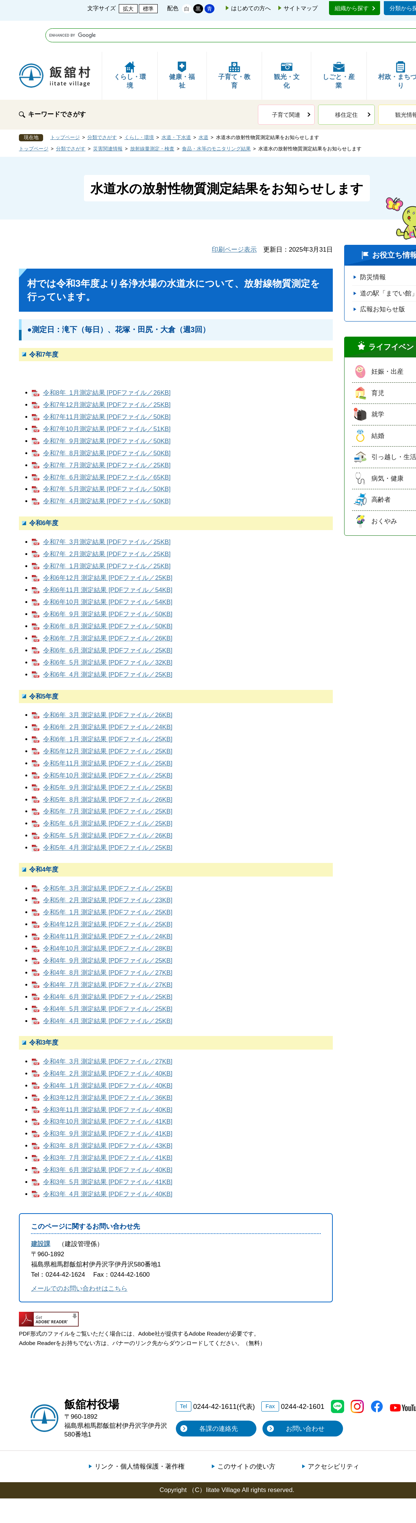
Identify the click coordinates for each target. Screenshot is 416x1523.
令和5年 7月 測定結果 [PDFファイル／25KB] (107, 780)
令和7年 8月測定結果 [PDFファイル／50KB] (107, 422)
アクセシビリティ (333, 1435)
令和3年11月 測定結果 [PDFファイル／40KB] (107, 1078)
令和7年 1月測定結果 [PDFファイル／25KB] (107, 535)
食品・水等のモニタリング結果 (216, 118)
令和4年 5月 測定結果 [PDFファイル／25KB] (107, 978)
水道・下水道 (176, 106)
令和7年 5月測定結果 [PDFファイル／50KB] (107, 458)
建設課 (40, 1213)
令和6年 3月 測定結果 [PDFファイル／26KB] (107, 684)
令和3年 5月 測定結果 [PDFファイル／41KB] (107, 1151)
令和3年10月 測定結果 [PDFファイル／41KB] (107, 1090)
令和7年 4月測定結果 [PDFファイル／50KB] (107, 470)
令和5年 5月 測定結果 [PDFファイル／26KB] (107, 804)
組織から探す (352, 8)
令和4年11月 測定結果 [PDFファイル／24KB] (107, 905)
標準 (148, 9)
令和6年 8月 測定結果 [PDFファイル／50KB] (107, 595)
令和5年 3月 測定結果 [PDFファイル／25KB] (107, 857)
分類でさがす (102, 106)
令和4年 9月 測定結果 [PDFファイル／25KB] (107, 929)
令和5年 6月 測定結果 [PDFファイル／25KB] (107, 792)
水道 (203, 106)
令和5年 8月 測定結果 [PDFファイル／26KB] (107, 768)
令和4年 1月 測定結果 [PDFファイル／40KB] (107, 1054)
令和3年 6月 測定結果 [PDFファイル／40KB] (107, 1139)
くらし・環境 (130, 44)
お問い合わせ (305, 1397)
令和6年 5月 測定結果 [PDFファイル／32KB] (107, 631)
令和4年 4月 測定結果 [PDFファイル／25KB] (107, 990)
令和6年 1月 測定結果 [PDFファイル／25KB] (107, 708)
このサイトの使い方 (246, 1435)
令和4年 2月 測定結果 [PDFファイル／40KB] (107, 1042)
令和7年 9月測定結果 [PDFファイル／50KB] (107, 410)
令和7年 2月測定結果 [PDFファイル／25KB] (107, 523)
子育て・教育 (234, 44)
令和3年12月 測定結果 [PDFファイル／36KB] (107, 1066)
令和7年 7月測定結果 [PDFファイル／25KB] (107, 434)
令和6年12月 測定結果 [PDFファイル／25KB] (107, 546)
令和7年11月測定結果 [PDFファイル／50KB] (107, 386)
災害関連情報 (108, 118)
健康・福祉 (182, 44)
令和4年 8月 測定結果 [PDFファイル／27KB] (107, 941)
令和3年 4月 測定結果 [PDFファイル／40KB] (107, 1163)
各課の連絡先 (218, 1397)
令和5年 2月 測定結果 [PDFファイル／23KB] (107, 869)
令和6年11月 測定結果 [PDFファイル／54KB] (107, 559)
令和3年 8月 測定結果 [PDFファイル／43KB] (107, 1114)
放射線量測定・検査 (152, 118)
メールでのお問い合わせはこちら (79, 1257)
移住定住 (346, 83)
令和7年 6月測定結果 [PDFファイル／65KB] (107, 446)
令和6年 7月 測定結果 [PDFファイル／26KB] (107, 607)
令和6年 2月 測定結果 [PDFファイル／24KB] (107, 696)
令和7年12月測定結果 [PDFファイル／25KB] (107, 373)
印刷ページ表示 (234, 218)
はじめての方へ (251, 8)
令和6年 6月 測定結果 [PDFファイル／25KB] (107, 619)
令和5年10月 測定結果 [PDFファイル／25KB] (107, 744)
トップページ (65, 106)
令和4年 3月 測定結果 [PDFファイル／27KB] (107, 1030)
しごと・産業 (339, 44)
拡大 (128, 9)
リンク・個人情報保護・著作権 (140, 1435)
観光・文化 (287, 44)
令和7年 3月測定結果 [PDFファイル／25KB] (107, 511)
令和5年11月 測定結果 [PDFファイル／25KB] (107, 732)
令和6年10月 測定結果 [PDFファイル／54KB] (107, 571)
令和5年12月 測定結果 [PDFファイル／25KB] (107, 720)
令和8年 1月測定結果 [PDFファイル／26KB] (107, 361)
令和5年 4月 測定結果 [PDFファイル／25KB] (107, 816)
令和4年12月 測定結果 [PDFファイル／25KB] (107, 893)
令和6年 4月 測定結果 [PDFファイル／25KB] (107, 643)
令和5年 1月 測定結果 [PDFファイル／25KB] (107, 881)
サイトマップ (301, 8)
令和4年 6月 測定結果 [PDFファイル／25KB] (107, 965)
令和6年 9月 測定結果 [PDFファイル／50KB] (107, 583)
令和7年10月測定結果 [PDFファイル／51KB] (107, 398)
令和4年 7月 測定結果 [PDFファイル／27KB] (107, 953)
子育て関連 (286, 83)
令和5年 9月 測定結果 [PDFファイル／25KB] (107, 756)
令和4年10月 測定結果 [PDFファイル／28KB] (107, 917)
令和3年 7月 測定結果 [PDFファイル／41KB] (107, 1126)
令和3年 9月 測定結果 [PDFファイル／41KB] (107, 1102)
